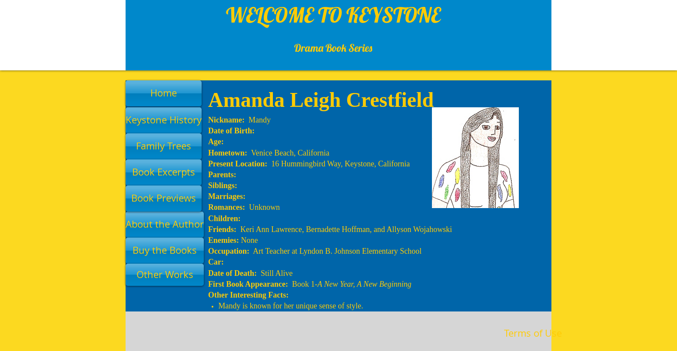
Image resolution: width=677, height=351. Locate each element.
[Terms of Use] (533, 333)
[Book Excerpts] (164, 172)
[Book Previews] (164, 198)
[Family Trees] (164, 146)
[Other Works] (165, 275)
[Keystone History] (164, 120)
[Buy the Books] (165, 251)
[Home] (164, 93)
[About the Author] (165, 225)
